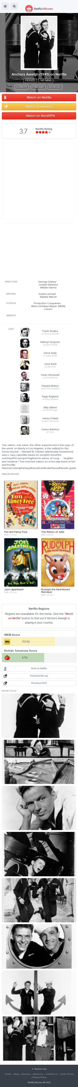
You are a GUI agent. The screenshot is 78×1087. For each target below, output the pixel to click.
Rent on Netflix (39, 668)
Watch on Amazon (39, 106)
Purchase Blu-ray (39, 676)
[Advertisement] (39, 251)
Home (8, 1074)
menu (5, 6)
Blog (16, 1074)
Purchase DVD (39, 683)
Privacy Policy (39, 1077)
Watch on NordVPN (40, 116)
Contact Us (51, 1074)
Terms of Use (67, 1074)
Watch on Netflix (39, 97)
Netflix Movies (35, 1083)
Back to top (40, 1069)
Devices (26, 1074)
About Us (38, 1074)
